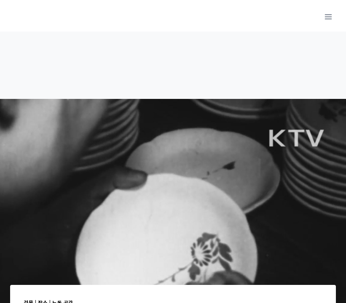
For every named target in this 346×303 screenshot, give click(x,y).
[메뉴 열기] (328, 16)
